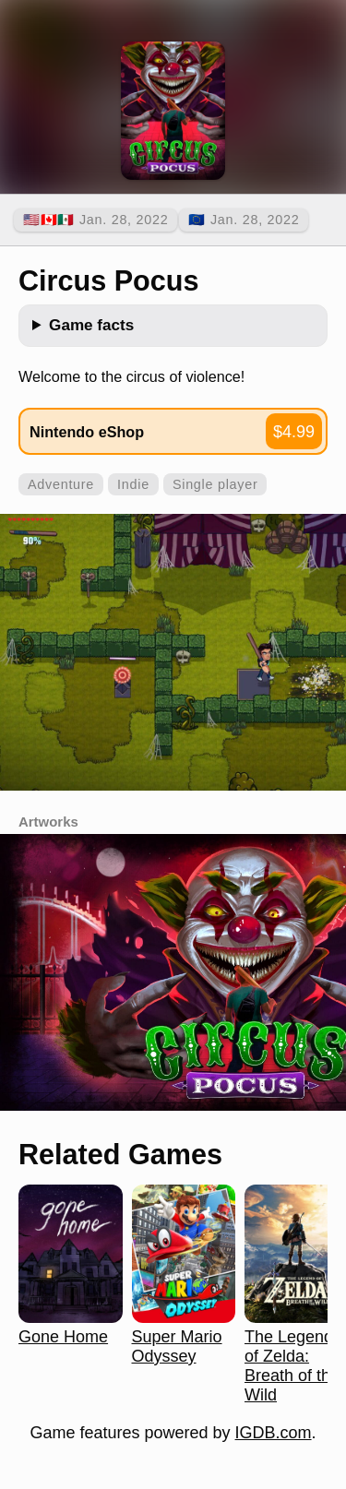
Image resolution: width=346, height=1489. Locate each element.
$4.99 (294, 432)
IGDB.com (273, 1432)
